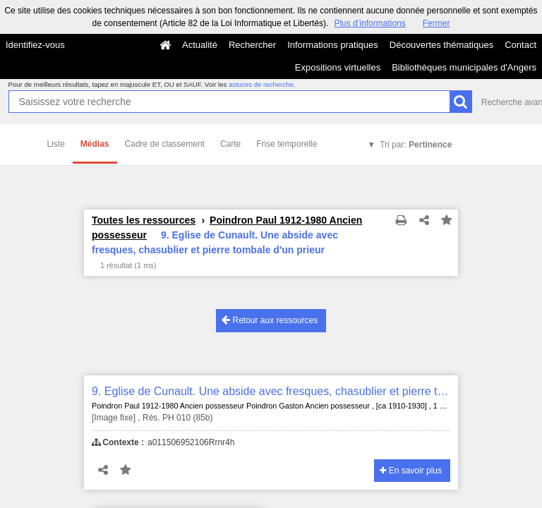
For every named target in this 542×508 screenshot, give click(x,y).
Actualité (199, 45)
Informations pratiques (332, 45)
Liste (56, 144)
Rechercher (252, 45)
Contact (520, 45)
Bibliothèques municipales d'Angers (464, 67)
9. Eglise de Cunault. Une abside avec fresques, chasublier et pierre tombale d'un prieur (271, 391)
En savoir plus (411, 471)
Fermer (436, 23)
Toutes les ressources (143, 220)
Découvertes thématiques (441, 45)
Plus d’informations (369, 23)
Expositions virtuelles (337, 67)
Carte (230, 144)
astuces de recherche (261, 84)
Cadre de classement (165, 144)
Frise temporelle (286, 144)
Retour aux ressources (270, 320)
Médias (94, 144)
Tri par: (416, 145)
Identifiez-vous (35, 45)
